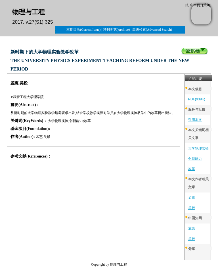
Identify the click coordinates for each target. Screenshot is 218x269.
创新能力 (195, 159)
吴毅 (191, 208)
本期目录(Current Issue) (83, 30)
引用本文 (195, 120)
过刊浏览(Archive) (116, 30)
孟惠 (191, 198)
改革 (191, 169)
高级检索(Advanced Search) (152, 30)
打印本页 (193, 5)
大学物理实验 (198, 148)
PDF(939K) (196, 99)
